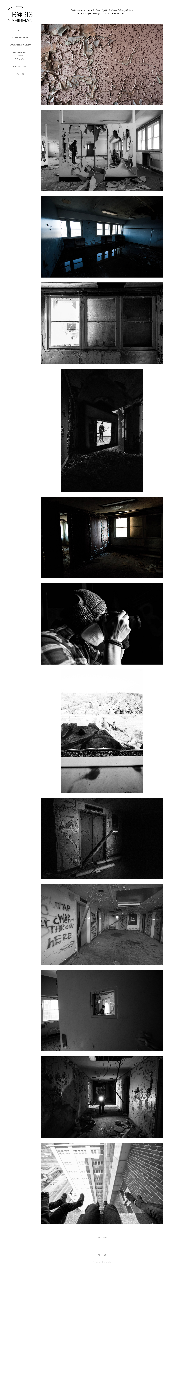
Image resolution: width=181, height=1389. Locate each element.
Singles (20, 55)
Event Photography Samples (20, 59)
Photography (20, 52)
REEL (20, 30)
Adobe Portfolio (106, 1262)
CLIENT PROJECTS (20, 37)
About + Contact (20, 66)
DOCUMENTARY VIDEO (20, 45)
